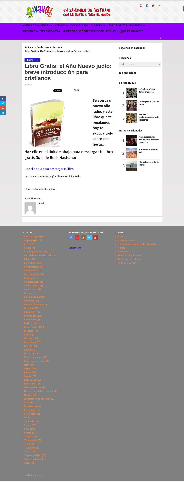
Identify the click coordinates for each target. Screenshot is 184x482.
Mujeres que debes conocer (83, 31)
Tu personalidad (32, 455)
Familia (27, 334)
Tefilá (27, 444)
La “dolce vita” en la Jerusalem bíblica (147, 90)
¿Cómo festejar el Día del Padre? (149, 163)
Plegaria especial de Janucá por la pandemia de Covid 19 (149, 139)
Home (121, 236)
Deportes (29, 300)
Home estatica (126, 240)
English (111, 31)
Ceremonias (30, 270)
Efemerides (30, 315)
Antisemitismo (32, 236)
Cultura (97, 25)
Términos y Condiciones (130, 259)
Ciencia (60, 25)
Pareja (27, 402)
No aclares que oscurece (37, 398)
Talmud (28, 436)
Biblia (27, 259)
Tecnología (30, 440)
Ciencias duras (31, 281)
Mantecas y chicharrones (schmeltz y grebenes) (149, 117)
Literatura (29, 383)
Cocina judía (79, 25)
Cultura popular (32, 296)
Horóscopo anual (33, 357)
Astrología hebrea (36, 25)
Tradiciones (49, 31)
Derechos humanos (34, 304)
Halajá (27, 349)
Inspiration (30, 368)
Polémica (136, 25)
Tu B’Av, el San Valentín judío (148, 151)
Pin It (76, 90)
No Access (123, 251)
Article (27, 247)
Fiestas (29, 59)
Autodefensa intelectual (37, 255)
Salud (27, 425)
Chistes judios (31, 274)
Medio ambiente (33, 387)
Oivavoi (40, 475)
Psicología (29, 413)
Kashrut (28, 376)
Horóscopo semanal (35, 361)
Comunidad (30, 289)
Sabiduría (29, 421)
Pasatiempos (31, 406)
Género (28, 345)
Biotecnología (31, 266)
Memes (121, 247)
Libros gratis (117, 25)
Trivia (27, 451)
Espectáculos (31, 327)
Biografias (29, 262)
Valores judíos (31, 459)
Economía (29, 308)
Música (27, 394)
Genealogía (30, 342)
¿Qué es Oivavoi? (131, 31)
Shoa (27, 428)
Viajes (27, 462)
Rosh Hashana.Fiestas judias (40, 189)
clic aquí (33, 176)
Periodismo (30, 410)
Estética (28, 330)
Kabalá (27, 372)
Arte (26, 244)
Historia (28, 353)
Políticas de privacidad (130, 255)
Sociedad (29, 31)
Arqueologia (30, 240)
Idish (26, 364)
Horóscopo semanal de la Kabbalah (137, 244)
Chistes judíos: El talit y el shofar (149, 103)
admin (41, 203)
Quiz (26, 417)
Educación (29, 312)
